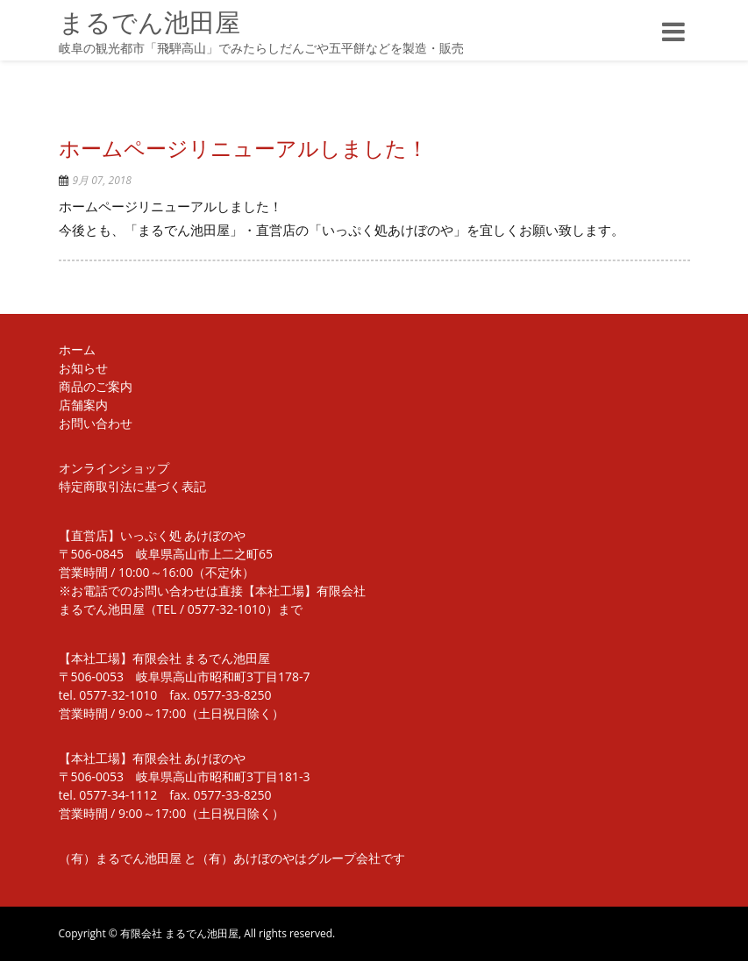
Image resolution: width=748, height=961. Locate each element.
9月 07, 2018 (102, 180)
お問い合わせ (95, 423)
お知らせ (83, 367)
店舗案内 (83, 404)
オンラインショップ (114, 467)
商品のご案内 (95, 386)
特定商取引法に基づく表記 (132, 486)
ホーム (77, 349)
